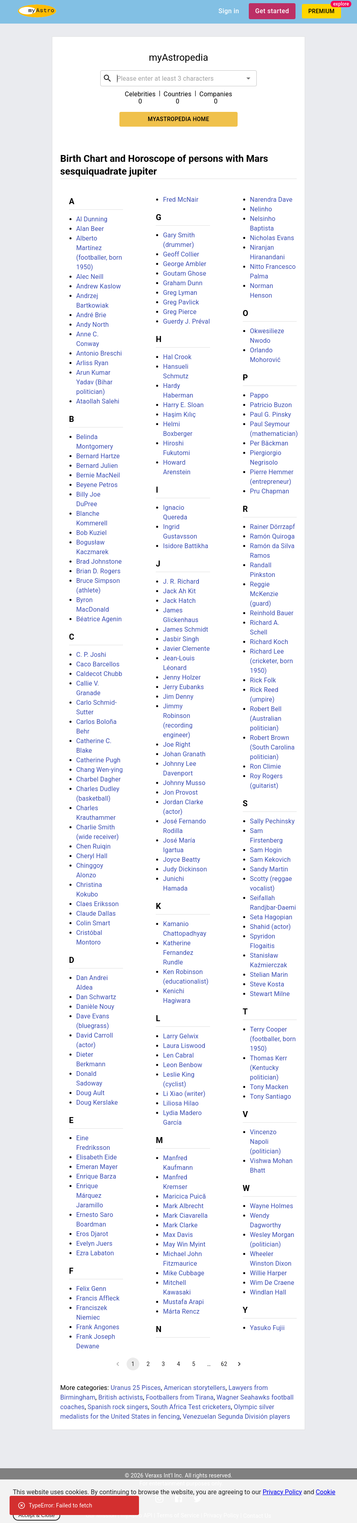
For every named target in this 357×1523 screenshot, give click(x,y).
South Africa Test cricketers (191, 1407)
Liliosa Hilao (180, 1103)
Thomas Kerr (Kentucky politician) (268, 1067)
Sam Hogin (266, 850)
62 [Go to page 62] (224, 1364)
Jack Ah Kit (179, 591)
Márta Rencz (181, 1311)
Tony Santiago (270, 1096)
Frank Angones (97, 1327)
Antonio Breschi (99, 353)
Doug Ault (90, 1093)
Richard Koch (269, 642)
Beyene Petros (97, 485)
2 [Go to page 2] (148, 1364)
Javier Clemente (186, 648)
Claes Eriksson (97, 904)
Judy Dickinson (185, 869)
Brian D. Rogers (98, 571)
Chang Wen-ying (99, 769)
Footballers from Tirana (180, 1397)
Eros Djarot (92, 1234)
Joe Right (176, 744)
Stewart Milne (270, 994)
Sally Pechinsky (272, 821)
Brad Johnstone (99, 561)
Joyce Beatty (181, 859)
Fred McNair (180, 199)
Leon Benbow (182, 1065)
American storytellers (195, 1388)
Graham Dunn (182, 283)
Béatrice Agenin (99, 619)
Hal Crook (177, 357)
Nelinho (261, 209)
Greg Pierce (179, 312)
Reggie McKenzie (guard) (264, 594)
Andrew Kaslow (98, 286)
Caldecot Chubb (99, 674)
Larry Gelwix (180, 1036)
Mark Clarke (180, 1225)
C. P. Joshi (91, 654)
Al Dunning (92, 219)
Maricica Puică (184, 1196)
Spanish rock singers (117, 1407)
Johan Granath (184, 754)
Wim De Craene (272, 1282)
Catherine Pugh (98, 760)
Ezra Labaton (95, 1253)
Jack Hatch (179, 600)
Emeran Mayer (97, 1167)
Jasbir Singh (181, 639)
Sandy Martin (269, 869)
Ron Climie (265, 766)
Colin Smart (93, 923)
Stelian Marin (269, 974)
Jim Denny (178, 696)
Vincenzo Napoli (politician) (265, 1141)
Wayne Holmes (271, 1206)
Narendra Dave (271, 199)
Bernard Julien (97, 465)
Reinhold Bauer (272, 613)
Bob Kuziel (91, 533)
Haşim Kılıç (179, 414)
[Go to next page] (239, 1364)
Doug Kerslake (97, 1102)
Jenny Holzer (181, 677)
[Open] (248, 78)
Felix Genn (91, 1288)
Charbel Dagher (98, 779)
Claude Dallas (96, 913)
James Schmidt (185, 629)
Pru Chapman (269, 491)
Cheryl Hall (91, 856)
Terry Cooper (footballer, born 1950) (273, 1039)
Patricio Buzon (271, 405)
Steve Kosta (267, 984)
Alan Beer (90, 229)
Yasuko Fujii (267, 1328)
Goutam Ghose (184, 273)
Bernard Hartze (98, 456)
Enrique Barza (96, 1176)
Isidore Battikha (185, 546)
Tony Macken (269, 1087)
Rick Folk (263, 680)
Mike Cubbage (183, 1273)
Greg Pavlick (181, 302)
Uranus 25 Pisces (136, 1388)
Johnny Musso (184, 783)
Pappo (259, 395)
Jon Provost (180, 792)
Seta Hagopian (271, 917)
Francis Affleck (97, 1298)
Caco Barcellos (98, 664)
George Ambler (184, 264)
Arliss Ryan (92, 363)
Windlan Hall (268, 1292)
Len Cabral (178, 1055)
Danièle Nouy (95, 1006)
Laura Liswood (184, 1046)
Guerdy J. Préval (186, 321)
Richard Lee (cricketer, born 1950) (271, 661)
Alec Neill (89, 276)
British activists (120, 1397)
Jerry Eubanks (183, 687)
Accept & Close (36, 1515)
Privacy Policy (282, 1492)
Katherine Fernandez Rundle (178, 952)
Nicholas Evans (272, 238)
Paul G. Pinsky (270, 414)
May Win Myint (184, 1244)
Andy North (92, 324)
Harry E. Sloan (183, 405)
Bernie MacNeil (98, 475)
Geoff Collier (181, 254)
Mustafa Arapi (183, 1302)
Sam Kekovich (270, 859)
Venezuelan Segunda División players (236, 1416)
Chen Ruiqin (93, 846)
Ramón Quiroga (272, 536)
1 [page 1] (133, 1364)
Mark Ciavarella (185, 1215)
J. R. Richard (181, 581)
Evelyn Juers (94, 1243)
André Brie (91, 315)
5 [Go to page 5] (193, 1364)
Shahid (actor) (270, 927)
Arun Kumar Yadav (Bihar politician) (94, 382)
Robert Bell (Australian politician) (266, 718)
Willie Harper (268, 1273)
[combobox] (178, 78)
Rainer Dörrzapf (272, 527)
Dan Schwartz (96, 997)
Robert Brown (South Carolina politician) (272, 747)
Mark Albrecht (183, 1206)
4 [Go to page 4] (178, 1364)
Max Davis (178, 1235)
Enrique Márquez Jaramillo (89, 1195)
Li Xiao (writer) (184, 1094)
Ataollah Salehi (97, 401)
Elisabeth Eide (96, 1157)
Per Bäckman (269, 443)
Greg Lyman (180, 292)
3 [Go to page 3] (163, 1364)
